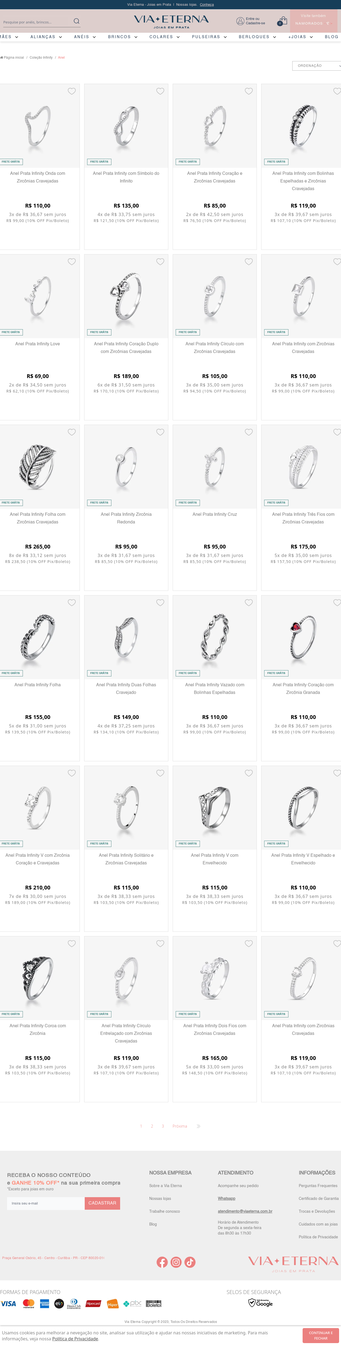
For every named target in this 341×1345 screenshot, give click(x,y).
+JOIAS (297, 37)
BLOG (332, 37)
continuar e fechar (321, 1335)
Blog (153, 1224)
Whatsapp (226, 1199)
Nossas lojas (160, 1199)
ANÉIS (81, 37)
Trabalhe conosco (164, 1212)
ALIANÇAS (43, 37)
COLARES (161, 37)
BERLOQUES (254, 37)
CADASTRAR (102, 1203)
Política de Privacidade (318, 1237)
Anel (61, 57)
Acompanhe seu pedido (238, 1186)
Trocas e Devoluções (317, 1212)
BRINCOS (119, 37)
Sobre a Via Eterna (165, 1186)
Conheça (207, 5)
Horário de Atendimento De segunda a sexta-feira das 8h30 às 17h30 (239, 1228)
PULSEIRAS (206, 37)
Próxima (180, 1126)
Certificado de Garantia (319, 1199)
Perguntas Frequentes (318, 1186)
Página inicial (14, 57)
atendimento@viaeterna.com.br (245, 1212)
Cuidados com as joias (318, 1224)
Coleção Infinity (41, 57)
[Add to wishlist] (72, 91)
